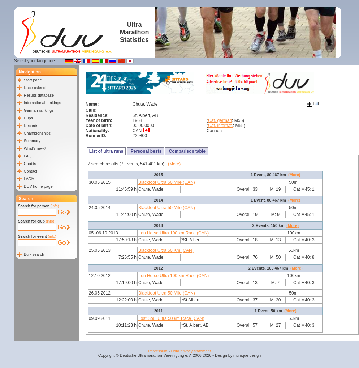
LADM (29, 179)
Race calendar (36, 87)
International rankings (42, 103)
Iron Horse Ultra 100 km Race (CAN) (173, 233)
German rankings (39, 110)
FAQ (28, 156)
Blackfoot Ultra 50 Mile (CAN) (166, 182)
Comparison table (187, 151)
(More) (174, 163)
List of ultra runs (106, 151)
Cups (28, 118)
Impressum (157, 351)
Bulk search (34, 254)
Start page (33, 80)
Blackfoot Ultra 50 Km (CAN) (166, 250)
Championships (37, 133)
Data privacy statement (191, 351)
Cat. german (220, 120)
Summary (32, 141)
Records (31, 125)
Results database (39, 95)
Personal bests (145, 151)
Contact (30, 171)
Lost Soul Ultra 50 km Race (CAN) (171, 318)
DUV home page (38, 186)
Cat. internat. (220, 125)
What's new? (35, 148)
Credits (30, 163)
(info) (55, 206)
